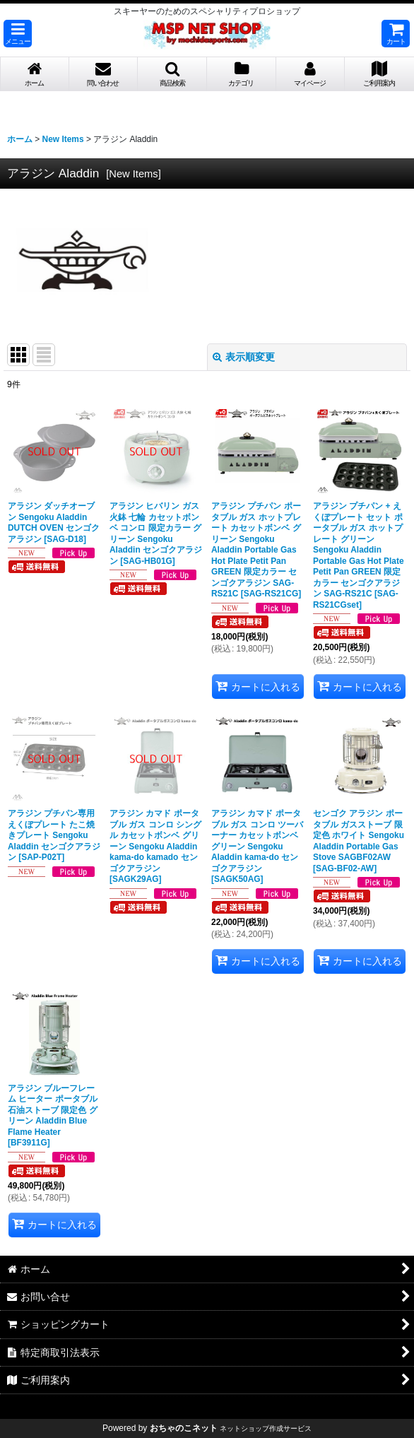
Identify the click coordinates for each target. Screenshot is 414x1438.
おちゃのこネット (184, 1428)
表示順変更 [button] (244, 357)
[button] (18, 33)
